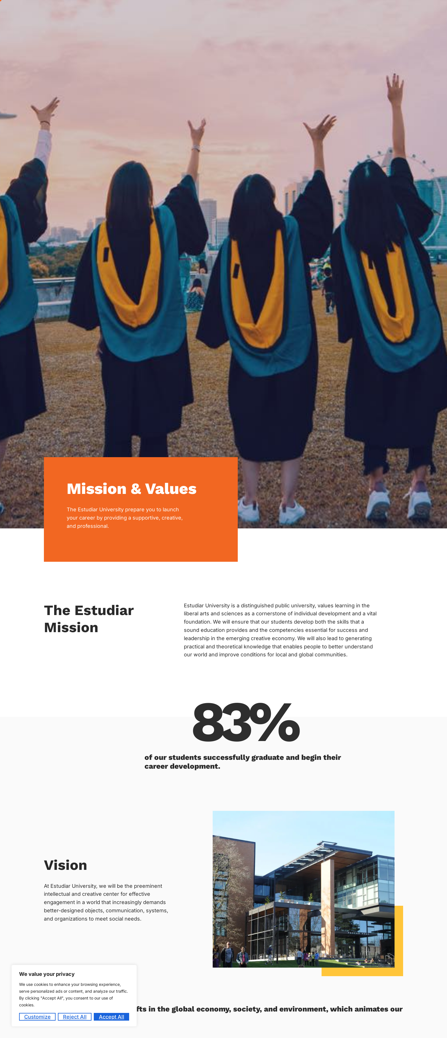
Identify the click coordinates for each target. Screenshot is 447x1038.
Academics (302, 12)
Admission (221, 12)
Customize (37, 1017)
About (191, 12)
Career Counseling (261, 12)
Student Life (339, 12)
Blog (408, 12)
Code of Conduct (379, 12)
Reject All (75, 1017)
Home (169, 12)
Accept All (111, 1017)
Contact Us (431, 12)
